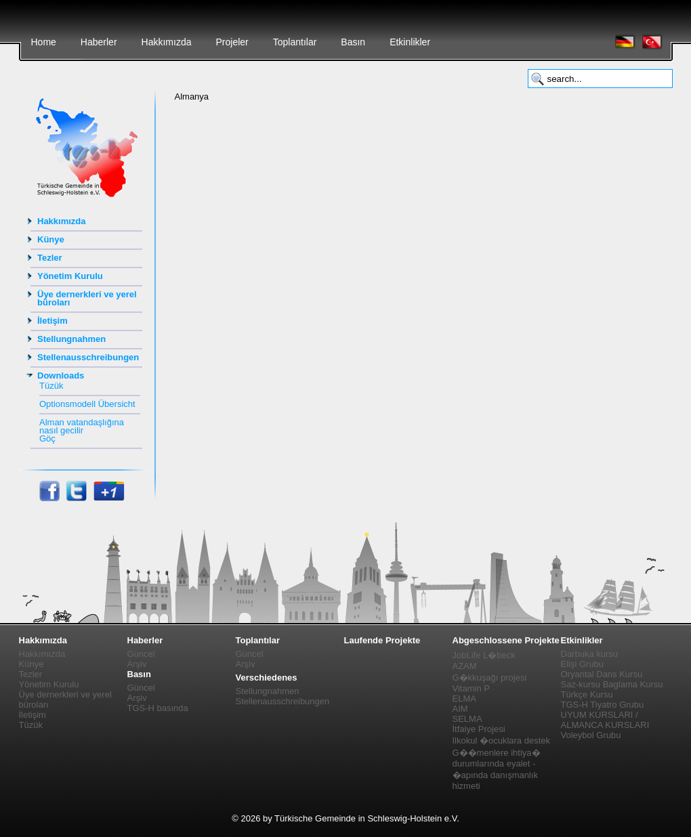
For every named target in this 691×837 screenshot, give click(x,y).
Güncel (141, 654)
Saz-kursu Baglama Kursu (612, 684)
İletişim (52, 321)
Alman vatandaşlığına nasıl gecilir (81, 426)
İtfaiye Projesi (479, 729)
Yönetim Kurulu (70, 276)
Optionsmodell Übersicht (87, 404)
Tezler (49, 258)
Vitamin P (471, 688)
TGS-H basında (157, 708)
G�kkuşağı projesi (490, 677)
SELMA (467, 719)
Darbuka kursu (590, 654)
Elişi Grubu (582, 664)
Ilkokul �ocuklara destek (502, 740)
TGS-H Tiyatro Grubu (602, 705)
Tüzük (51, 386)
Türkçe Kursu (587, 694)
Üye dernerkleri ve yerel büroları (87, 298)
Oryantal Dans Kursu (602, 674)
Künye (50, 239)
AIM (460, 709)
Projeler (231, 42)
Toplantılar (295, 42)
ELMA (464, 698)
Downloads (60, 375)
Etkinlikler (410, 42)
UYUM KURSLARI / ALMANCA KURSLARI (605, 720)
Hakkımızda (167, 42)
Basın (353, 42)
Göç (47, 438)
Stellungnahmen (71, 339)
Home (43, 42)
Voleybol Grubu (591, 735)
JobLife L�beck (484, 655)
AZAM (465, 666)
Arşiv (137, 664)
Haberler (99, 42)
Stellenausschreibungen (88, 357)
